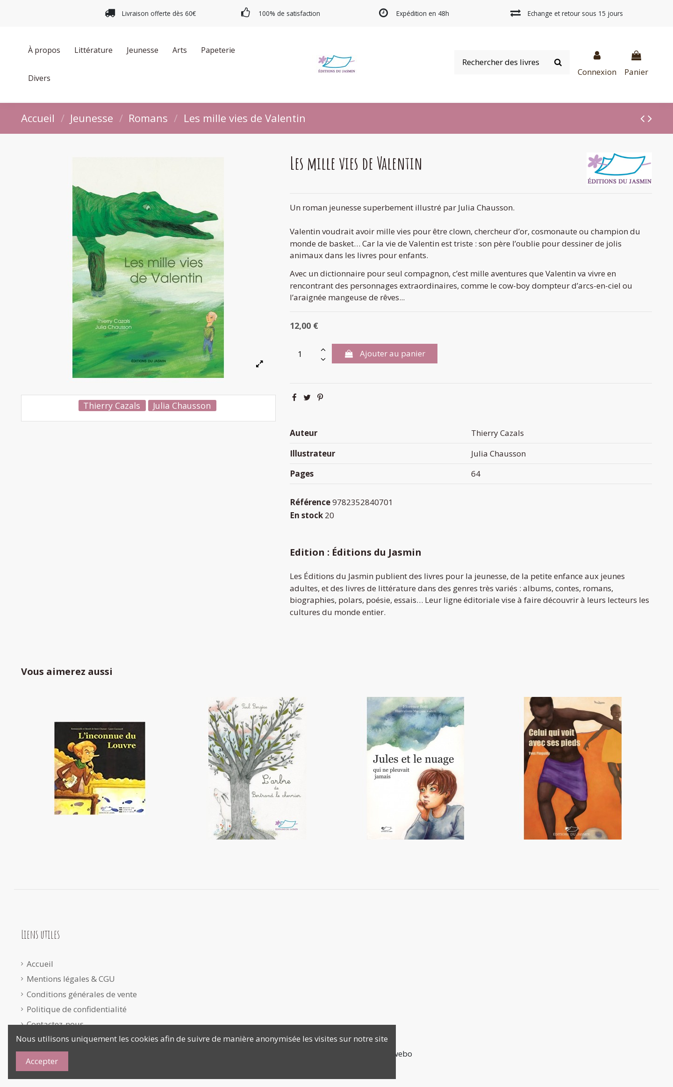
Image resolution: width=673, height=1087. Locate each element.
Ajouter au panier (384, 353)
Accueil (40, 963)
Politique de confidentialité (77, 1009)
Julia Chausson (182, 405)
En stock (306, 515)
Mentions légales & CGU (71, 978)
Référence (310, 502)
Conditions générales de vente (82, 994)
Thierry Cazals (111, 405)
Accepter (42, 1061)
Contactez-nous (55, 1024)
